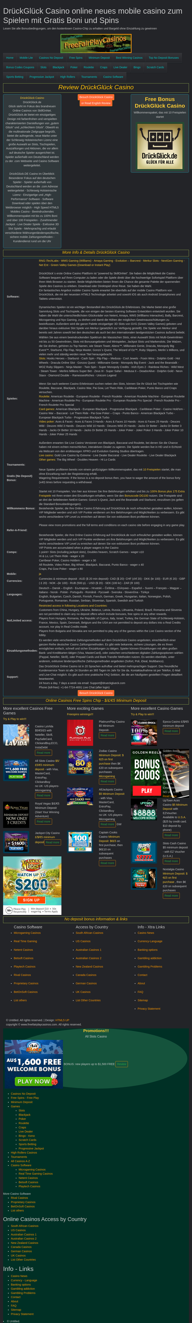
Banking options (147, 949)
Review (121, 1064)
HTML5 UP (62, 1020)
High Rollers (67, 76)
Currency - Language (24, 1280)
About (141, 983)
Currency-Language (150, 941)
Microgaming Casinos (27, 932)
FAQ (140, 991)
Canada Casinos (86, 975)
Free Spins (76, 57)
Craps (103, 67)
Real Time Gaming (25, 941)
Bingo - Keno (27, 1135)
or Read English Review (95, 103)
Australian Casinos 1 (88, 949)
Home (9, 57)
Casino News (146, 932)
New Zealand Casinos (89, 966)
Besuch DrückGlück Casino (96, 97)
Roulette (89, 67)
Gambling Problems (150, 966)
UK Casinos (83, 991)
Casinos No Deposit (51, 57)
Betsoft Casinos (23, 958)
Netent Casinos (23, 949)
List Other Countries (88, 1000)
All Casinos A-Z (20, 1161)
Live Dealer (120, 67)
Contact (142, 975)
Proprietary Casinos (26, 983)
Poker (74, 67)
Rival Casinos (22, 975)
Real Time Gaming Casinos (36, 1173)
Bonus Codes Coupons (20, 67)
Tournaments (89, 76)
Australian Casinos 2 (88, 958)
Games (15, 1106)
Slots (43, 67)
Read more (43, 752)
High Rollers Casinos (24, 1152)
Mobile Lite (26, 57)
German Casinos (86, 983)
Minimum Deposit (99, 57)
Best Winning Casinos (129, 57)
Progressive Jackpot (42, 76)
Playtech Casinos (24, 966)
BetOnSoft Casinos (26, 991)
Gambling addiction (149, 958)
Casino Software (113, 76)
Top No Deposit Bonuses (164, 57)
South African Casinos (89, 932)
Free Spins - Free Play (25, 1097)
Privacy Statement (149, 1008)
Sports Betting (14, 76)
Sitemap (143, 1000)
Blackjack (58, 67)
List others (20, 1000)
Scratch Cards (155, 67)
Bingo (137, 67)
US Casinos (83, 941)
